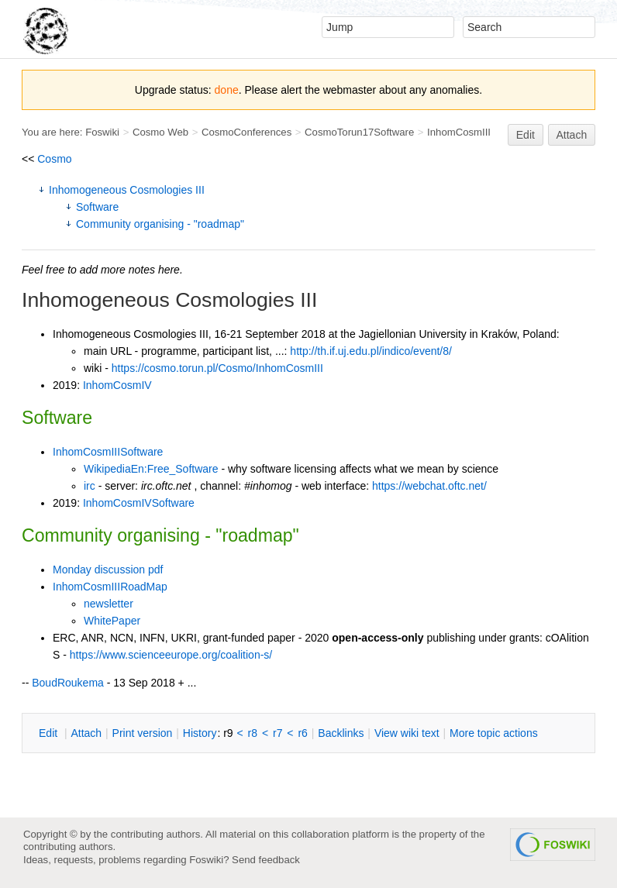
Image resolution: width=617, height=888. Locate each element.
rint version (142, 733)
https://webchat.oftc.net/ (429, 486)
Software (97, 207)
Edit (525, 135)
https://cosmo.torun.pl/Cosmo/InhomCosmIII (217, 368)
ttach (86, 733)
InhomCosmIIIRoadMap (110, 586)
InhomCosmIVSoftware (139, 503)
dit (49, 733)
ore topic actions (494, 733)
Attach (572, 135)
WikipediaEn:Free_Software (151, 469)
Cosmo (54, 159)
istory (200, 733)
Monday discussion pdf (108, 569)
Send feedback (266, 860)
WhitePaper (112, 620)
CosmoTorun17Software (359, 132)
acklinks (341, 733)
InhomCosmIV (117, 385)
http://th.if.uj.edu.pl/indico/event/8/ (371, 351)
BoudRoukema (68, 682)
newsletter (108, 603)
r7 (277, 733)
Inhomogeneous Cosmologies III (127, 190)
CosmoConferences (246, 132)
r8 (252, 733)
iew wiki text (406, 733)
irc (89, 486)
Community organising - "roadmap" (160, 224)
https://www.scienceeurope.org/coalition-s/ (171, 655)
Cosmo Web (160, 132)
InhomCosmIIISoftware (108, 452)
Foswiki (102, 132)
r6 (302, 733)
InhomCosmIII (459, 132)
